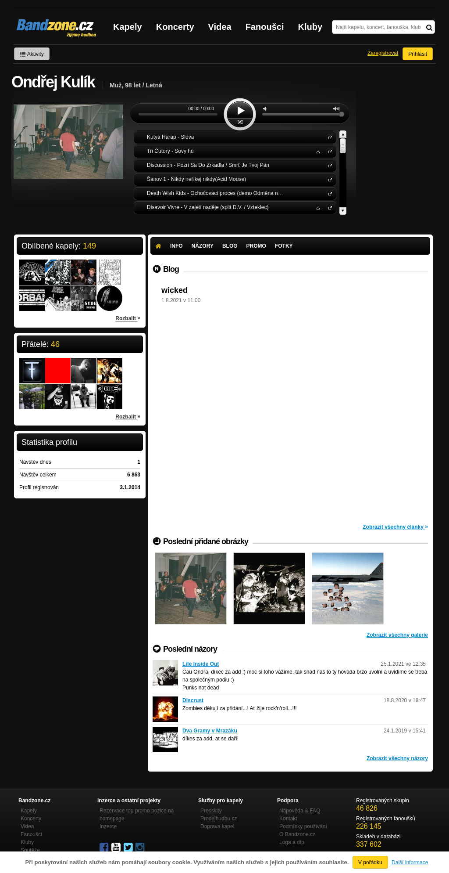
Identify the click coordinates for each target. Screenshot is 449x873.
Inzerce (108, 826)
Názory (203, 246)
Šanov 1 (328, 179)
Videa (220, 27)
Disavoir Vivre (328, 207)
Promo (256, 246)
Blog (230, 246)
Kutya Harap (328, 136)
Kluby (310, 27)
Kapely (127, 27)
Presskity (211, 811)
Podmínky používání (303, 826)
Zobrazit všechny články (395, 526)
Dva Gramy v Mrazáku (209, 731)
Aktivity (32, 54)
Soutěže (30, 850)
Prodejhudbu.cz (218, 818)
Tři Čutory (328, 150)
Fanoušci (265, 27)
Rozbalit (127, 318)
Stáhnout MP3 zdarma (317, 150)
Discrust (192, 700)
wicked (174, 290)
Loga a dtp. (292, 842)
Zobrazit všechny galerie (397, 635)
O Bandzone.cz (297, 834)
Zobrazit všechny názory (397, 758)
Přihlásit (417, 54)
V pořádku (370, 862)
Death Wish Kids (328, 193)
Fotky (284, 246)
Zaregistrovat (382, 53)
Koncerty (175, 27)
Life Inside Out (200, 664)
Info (176, 246)
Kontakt (288, 818)
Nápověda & (299, 811)
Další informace (410, 862)
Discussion (328, 165)
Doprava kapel (217, 826)
